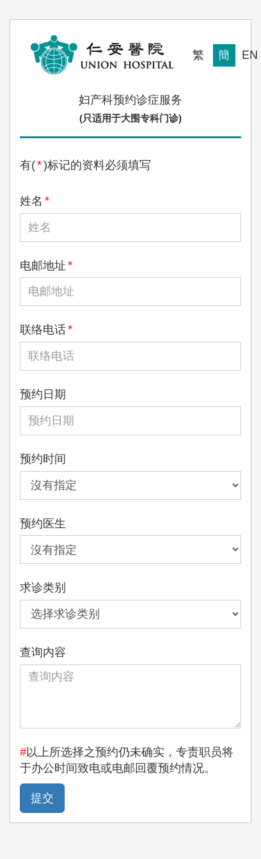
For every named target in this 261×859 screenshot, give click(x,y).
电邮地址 (46, 265)
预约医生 (43, 523)
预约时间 (43, 459)
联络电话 (46, 329)
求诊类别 (43, 587)
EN (250, 55)
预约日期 (43, 394)
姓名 (34, 201)
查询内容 (43, 652)
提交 (42, 798)
